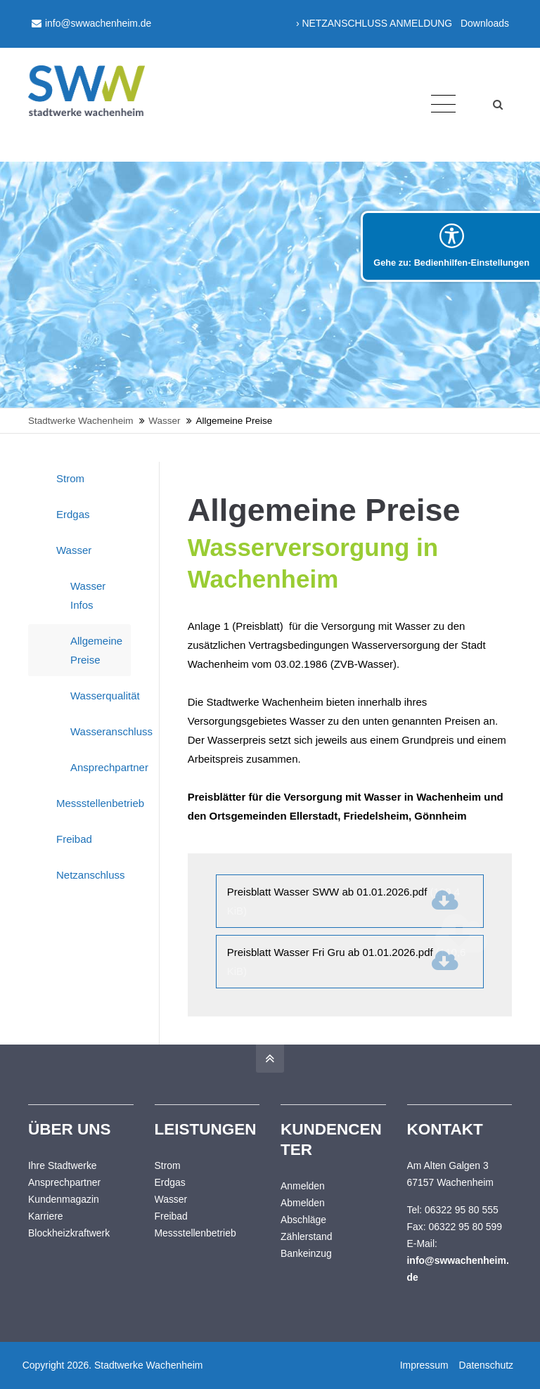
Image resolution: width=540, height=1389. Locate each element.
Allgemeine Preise (96, 650)
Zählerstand (307, 1236)
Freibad (74, 839)
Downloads (485, 23)
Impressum (423, 1365)
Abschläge (303, 1219)
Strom (70, 478)
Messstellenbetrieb (93, 803)
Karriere (45, 1216)
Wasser (73, 550)
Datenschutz (485, 1365)
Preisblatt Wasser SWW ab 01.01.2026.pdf (343, 901)
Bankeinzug (306, 1253)
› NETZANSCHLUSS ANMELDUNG (374, 23)
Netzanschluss (90, 875)
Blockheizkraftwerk (69, 1233)
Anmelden (303, 1185)
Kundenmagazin (63, 1199)
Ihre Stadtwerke (62, 1165)
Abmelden (303, 1202)
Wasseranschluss (100, 731)
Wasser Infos (87, 595)
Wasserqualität (100, 696)
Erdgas (73, 514)
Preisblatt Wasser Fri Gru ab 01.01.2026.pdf (346, 961)
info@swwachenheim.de (91, 23)
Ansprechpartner (100, 767)
